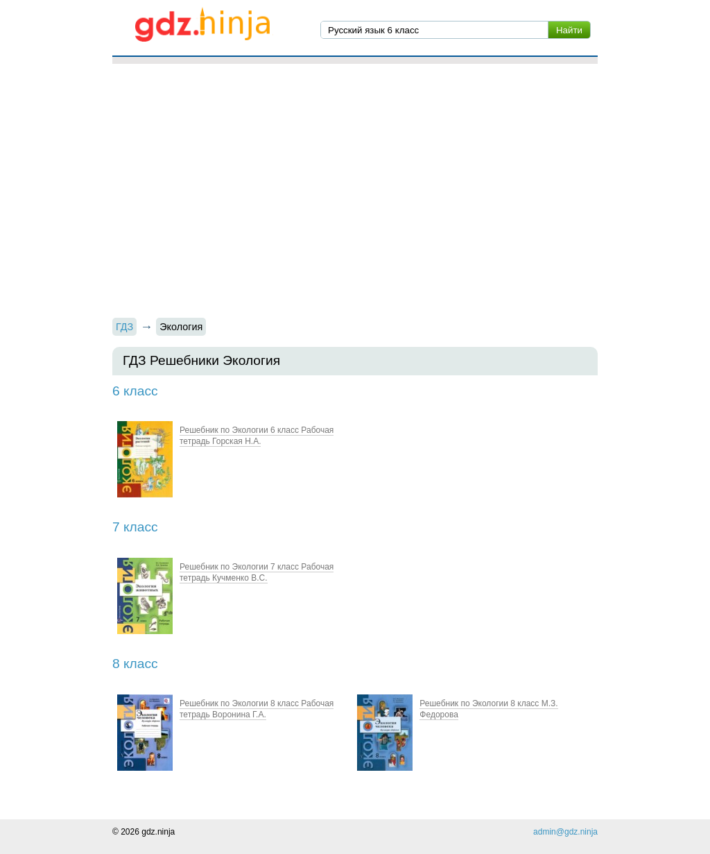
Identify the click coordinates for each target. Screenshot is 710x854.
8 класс (135, 663)
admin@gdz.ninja (565, 832)
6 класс (135, 391)
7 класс (135, 527)
